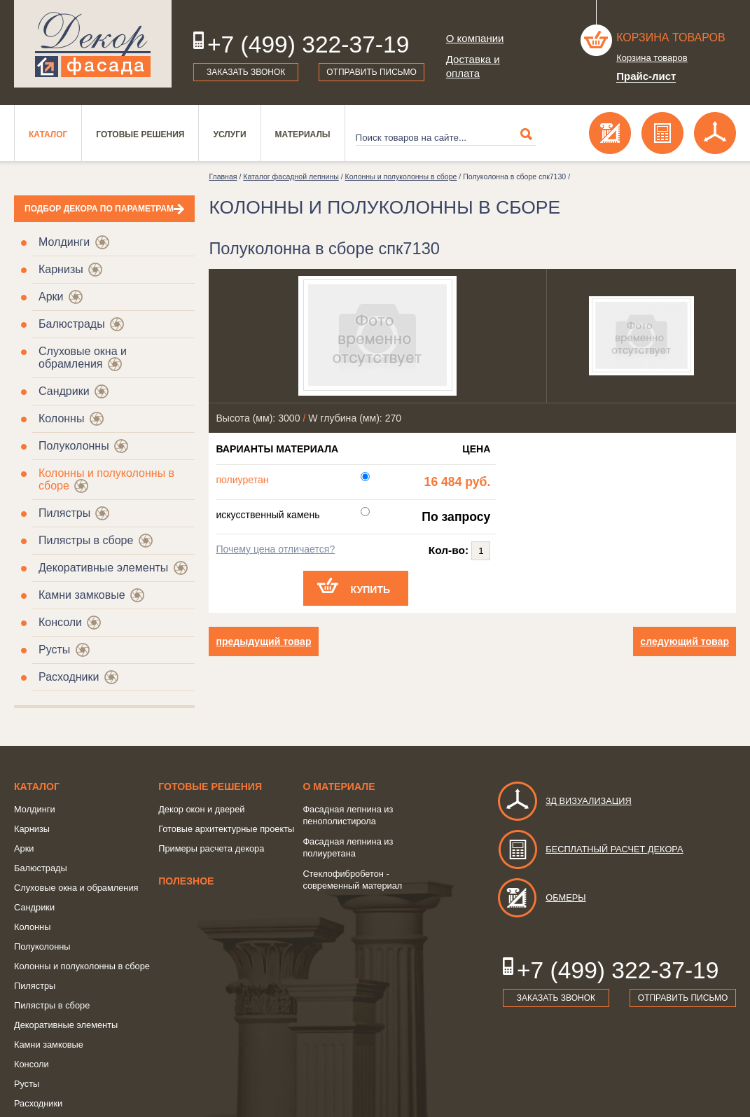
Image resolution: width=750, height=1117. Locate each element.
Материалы (303, 134)
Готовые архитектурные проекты (226, 829)
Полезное (186, 881)
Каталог (48, 134)
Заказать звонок (246, 72)
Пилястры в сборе (86, 540)
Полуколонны (74, 446)
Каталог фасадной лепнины (290, 176)
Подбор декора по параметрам (99, 209)
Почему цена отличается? (275, 549)
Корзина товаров (670, 37)
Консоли (60, 622)
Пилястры (64, 513)
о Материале (339, 786)
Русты (54, 649)
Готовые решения (140, 134)
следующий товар (684, 641)
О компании (475, 38)
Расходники (69, 677)
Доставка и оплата (473, 66)
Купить (371, 589)
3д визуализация (564, 801)
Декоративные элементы (103, 568)
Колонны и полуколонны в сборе (401, 176)
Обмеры (540, 897)
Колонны (61, 418)
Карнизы (61, 269)
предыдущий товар (263, 641)
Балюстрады (72, 324)
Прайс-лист (646, 76)
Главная (223, 176)
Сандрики (64, 391)
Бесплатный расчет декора (589, 849)
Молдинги (64, 242)
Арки (51, 297)
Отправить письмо (371, 72)
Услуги (229, 134)
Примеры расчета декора (211, 848)
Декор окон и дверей (201, 809)
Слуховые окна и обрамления (83, 357)
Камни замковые (82, 595)
